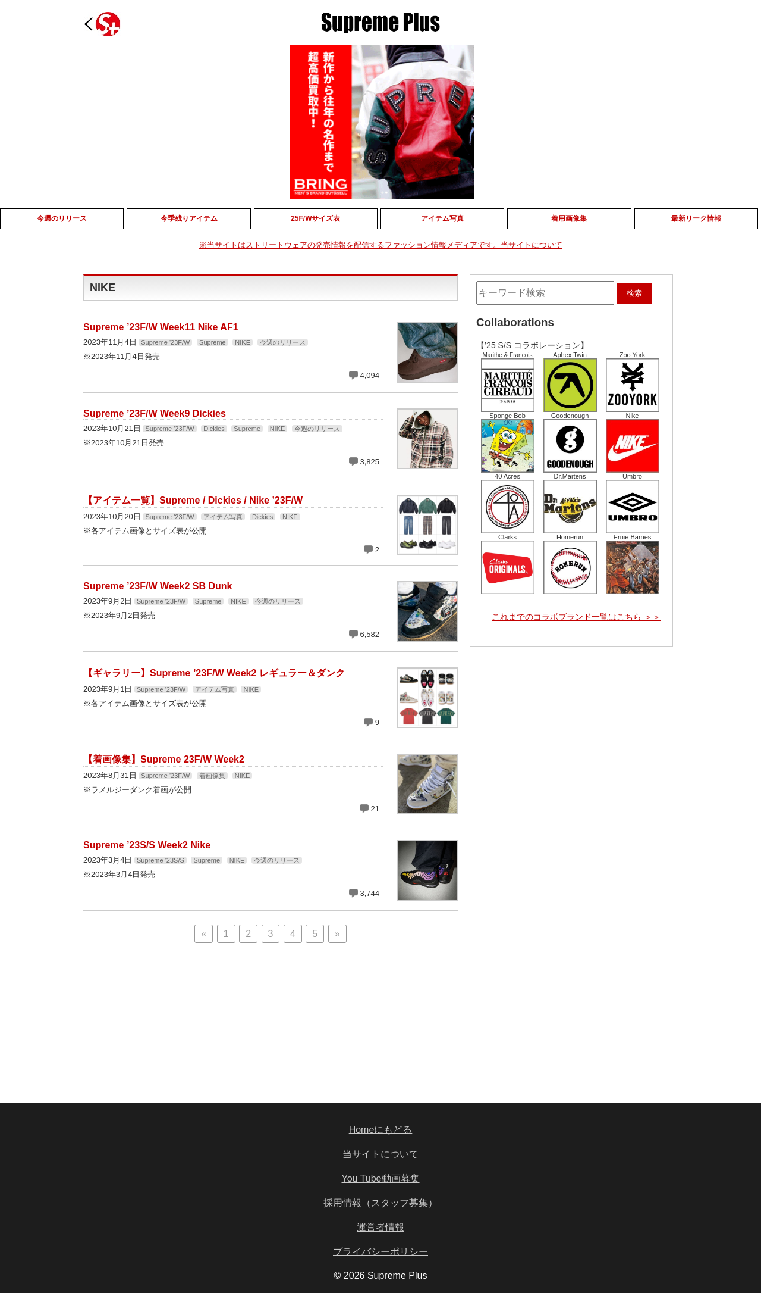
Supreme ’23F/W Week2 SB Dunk (157, 586)
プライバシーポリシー (380, 1252)
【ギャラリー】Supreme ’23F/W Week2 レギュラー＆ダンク (214, 673)
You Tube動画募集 (380, 1178)
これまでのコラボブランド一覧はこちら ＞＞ (576, 616)
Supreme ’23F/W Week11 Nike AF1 (160, 327)
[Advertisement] (180, 1025)
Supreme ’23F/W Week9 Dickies (154, 413)
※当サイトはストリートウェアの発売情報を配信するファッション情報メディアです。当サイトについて (380, 245)
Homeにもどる (381, 1130)
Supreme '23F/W (165, 342)
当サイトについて (380, 1154)
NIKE (242, 342)
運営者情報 (380, 1227)
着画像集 (212, 775)
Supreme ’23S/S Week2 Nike (146, 845)
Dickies (213, 428)
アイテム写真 (223, 516)
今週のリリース (283, 342)
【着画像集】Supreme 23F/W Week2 (163, 759)
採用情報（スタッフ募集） (380, 1203)
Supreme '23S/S (160, 860)
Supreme (212, 342)
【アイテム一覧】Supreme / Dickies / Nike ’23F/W (193, 500)
